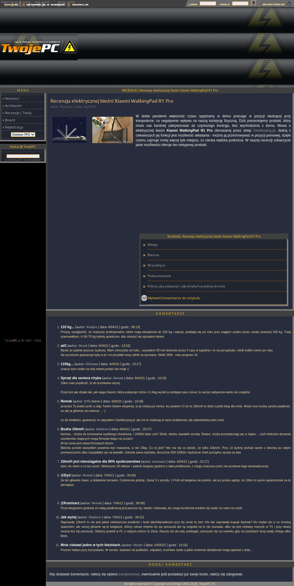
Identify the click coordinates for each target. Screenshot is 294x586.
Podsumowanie (159, 276)
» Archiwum (11, 106)
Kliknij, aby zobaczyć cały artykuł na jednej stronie (186, 286)
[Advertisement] (190, 47)
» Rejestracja (12, 127)
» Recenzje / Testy (17, 113)
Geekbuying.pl (264, 131)
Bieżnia (153, 255)
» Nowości (10, 98)
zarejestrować (129, 574)
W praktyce (156, 265)
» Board (8, 120)
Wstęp (153, 244)
